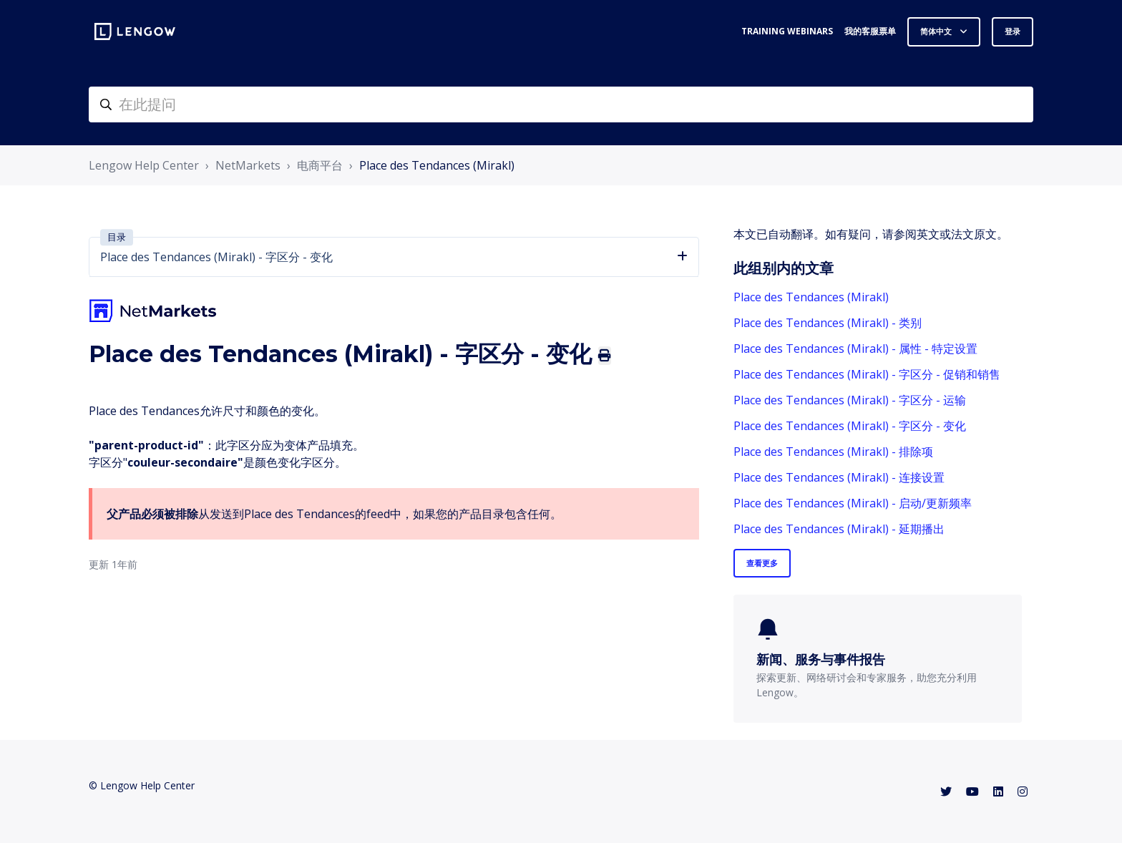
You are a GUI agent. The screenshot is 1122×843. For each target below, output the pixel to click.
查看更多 (762, 562)
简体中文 (937, 31)
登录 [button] (1012, 31)
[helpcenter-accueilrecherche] (561, 104)
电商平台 (320, 165)
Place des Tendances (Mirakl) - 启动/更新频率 (852, 503)
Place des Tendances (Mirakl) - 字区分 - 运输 (849, 400)
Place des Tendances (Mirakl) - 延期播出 (839, 529)
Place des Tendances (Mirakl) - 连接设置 (839, 477)
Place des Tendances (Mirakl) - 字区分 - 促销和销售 (866, 374)
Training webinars (787, 31)
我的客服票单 (870, 31)
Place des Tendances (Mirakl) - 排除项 (833, 451)
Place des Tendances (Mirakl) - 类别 (827, 323)
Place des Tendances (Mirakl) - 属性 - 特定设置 (855, 348)
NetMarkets (247, 165)
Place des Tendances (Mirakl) (436, 165)
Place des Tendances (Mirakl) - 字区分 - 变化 (849, 426)
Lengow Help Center (144, 165)
